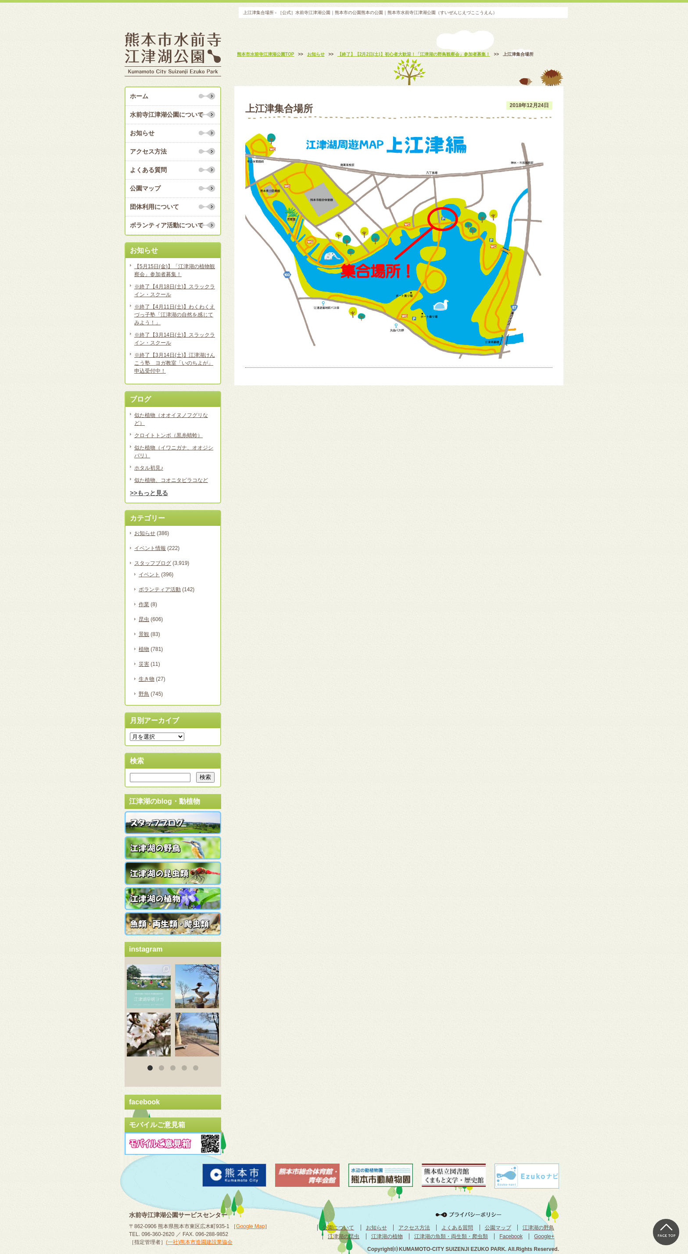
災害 (144, 664)
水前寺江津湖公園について (167, 114)
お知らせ (142, 133)
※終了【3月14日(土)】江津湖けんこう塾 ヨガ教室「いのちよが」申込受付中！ (174, 363)
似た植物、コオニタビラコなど (171, 480)
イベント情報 (150, 548)
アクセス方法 (148, 151)
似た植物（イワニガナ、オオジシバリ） (173, 452)
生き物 (146, 679)
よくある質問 (148, 169)
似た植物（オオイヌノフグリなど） (171, 419)
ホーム (139, 96)
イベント (149, 574)
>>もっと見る (149, 492)
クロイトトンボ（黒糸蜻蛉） (168, 435)
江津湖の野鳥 (538, 1228)
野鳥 (144, 694)
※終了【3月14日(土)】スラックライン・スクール (174, 339)
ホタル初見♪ (148, 468)
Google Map (250, 1226)
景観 (144, 634)
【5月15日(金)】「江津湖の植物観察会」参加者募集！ (174, 270)
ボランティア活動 (160, 589)
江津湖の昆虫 (343, 1236)
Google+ (544, 1236)
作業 (144, 604)
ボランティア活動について (167, 225)
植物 (144, 649)
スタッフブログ (152, 563)
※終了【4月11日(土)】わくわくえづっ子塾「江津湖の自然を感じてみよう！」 (174, 315)
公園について (338, 1228)
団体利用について (154, 206)
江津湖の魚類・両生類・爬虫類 (451, 1236)
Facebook (511, 1236)
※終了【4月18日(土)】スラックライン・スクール (174, 291)
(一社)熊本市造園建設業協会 (199, 1242)
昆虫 (144, 619)
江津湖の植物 (387, 1236)
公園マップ (145, 188)
